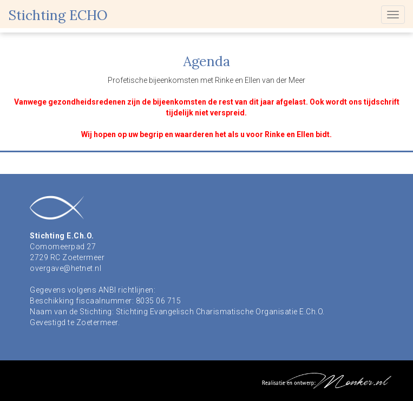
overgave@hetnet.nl (65, 268)
